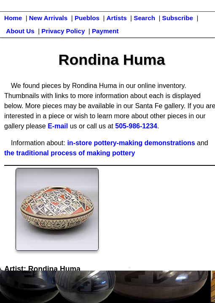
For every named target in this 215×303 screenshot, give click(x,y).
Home (13, 17)
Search (144, 17)
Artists (117, 17)
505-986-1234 (136, 126)
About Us (20, 31)
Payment (105, 31)
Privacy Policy (63, 31)
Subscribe (177, 17)
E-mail (58, 126)
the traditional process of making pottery (69, 153)
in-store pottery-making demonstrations (131, 142)
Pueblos (87, 17)
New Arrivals (48, 17)
